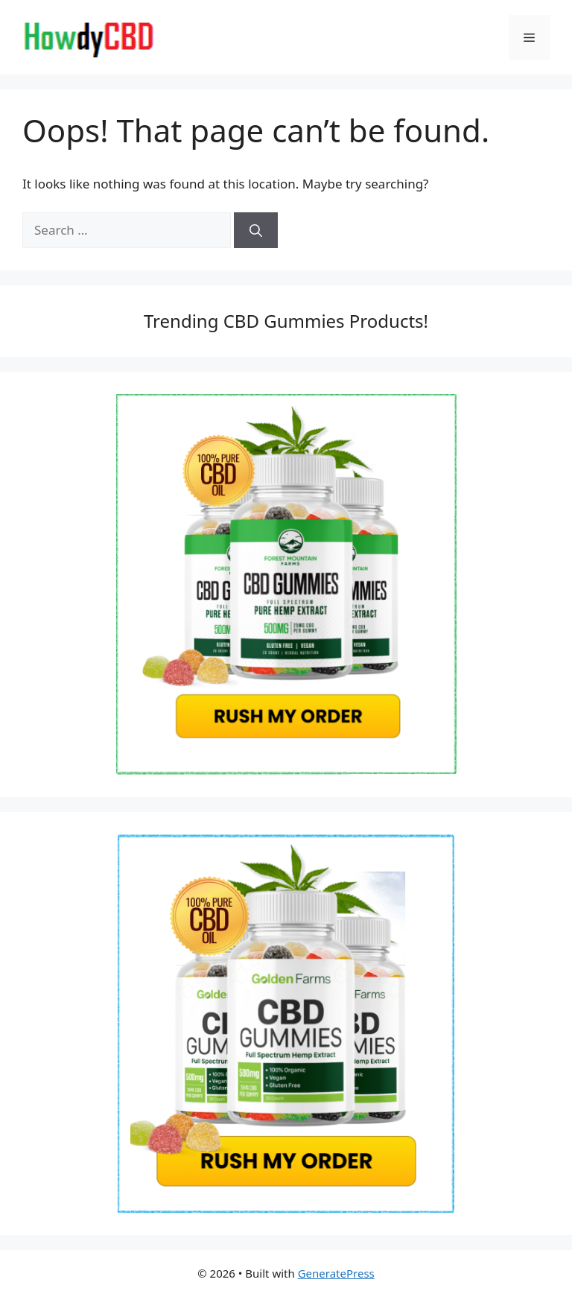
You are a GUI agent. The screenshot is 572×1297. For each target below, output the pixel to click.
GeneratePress (336, 1273)
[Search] (256, 230)
